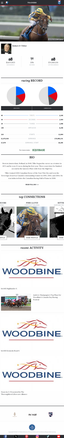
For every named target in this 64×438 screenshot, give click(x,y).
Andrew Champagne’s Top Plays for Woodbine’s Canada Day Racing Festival (47, 297)
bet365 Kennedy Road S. (10, 351)
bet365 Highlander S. (9, 289)
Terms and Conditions (38, 432)
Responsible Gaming (50, 432)
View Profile (32, 238)
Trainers (31, 3)
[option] (32, 222)
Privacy (30, 432)
